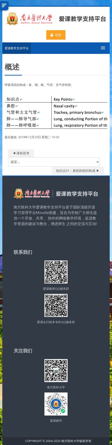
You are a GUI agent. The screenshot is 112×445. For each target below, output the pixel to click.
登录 (56, 35)
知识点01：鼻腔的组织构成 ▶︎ (78, 170)
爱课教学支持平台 (17, 48)
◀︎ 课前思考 (21, 153)
